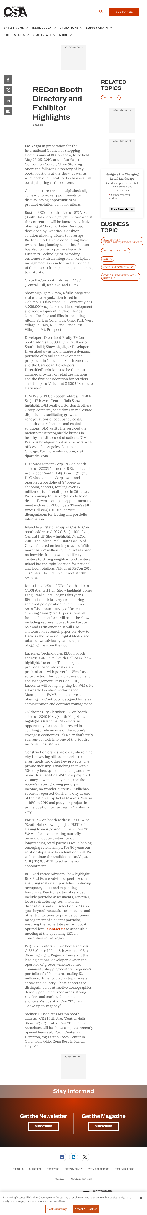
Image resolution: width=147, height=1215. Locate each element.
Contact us (56, 929)
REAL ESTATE (110, 97)
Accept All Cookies (86, 1209)
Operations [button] (68, 27)
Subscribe (124, 11)
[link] (8, 79)
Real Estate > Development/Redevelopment (122, 241)
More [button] (63, 35)
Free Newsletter (122, 209)
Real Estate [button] (42, 35)
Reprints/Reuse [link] (124, 1169)
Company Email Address (119, 196)
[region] (73, 1203)
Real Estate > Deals (115, 250)
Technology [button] (41, 27)
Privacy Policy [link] (73, 1169)
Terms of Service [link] (98, 1169)
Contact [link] (60, 1178)
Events (107, 258)
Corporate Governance (118, 267)
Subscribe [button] (43, 1126)
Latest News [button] (14, 27)
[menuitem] (17, 27)
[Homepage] (15, 12)
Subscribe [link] (35, 1169)
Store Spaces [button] (14, 35)
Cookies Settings (81, 1179)
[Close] (141, 1198)
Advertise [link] (53, 1169)
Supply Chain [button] (97, 27)
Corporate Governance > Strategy (119, 276)
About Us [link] (18, 1169)
